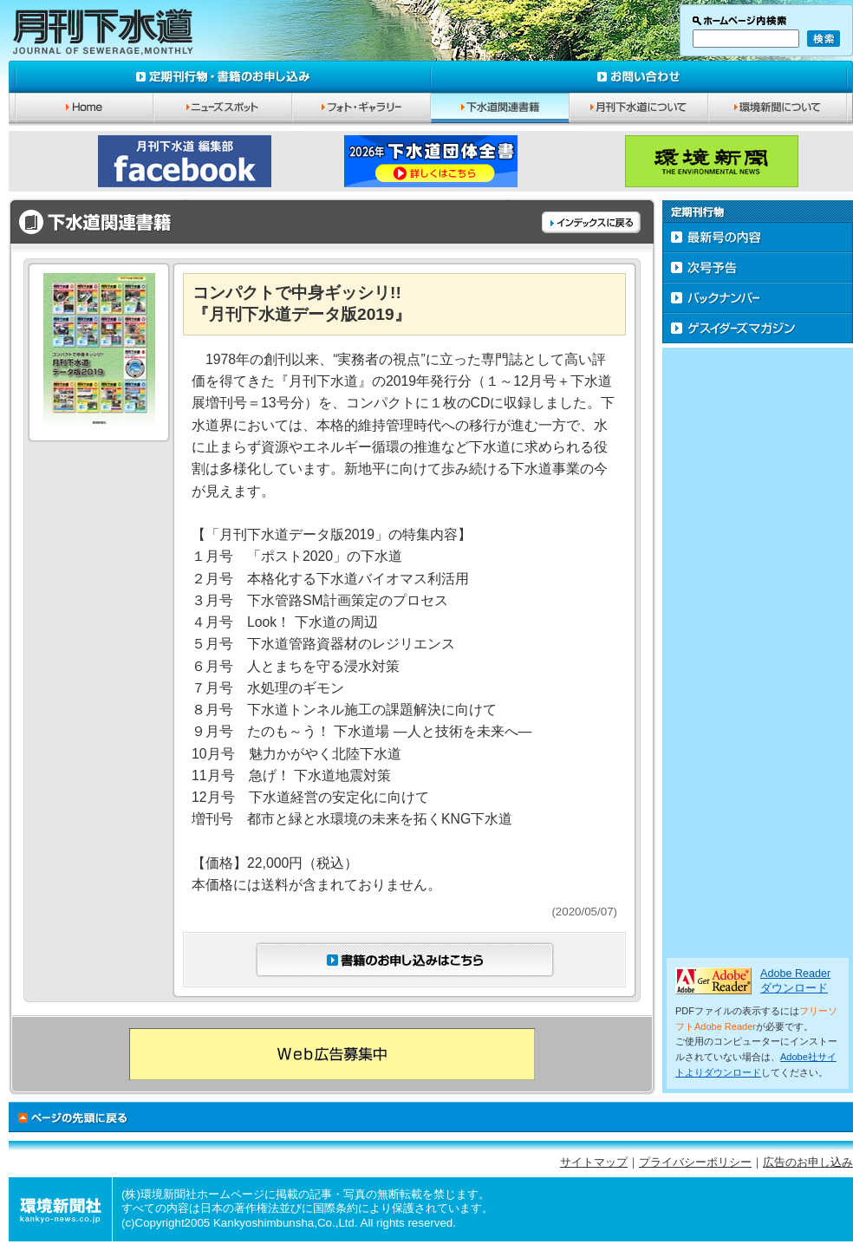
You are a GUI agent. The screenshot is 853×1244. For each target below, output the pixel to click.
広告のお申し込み (808, 1162)
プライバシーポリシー (695, 1162)
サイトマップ (594, 1162)
